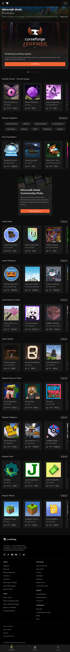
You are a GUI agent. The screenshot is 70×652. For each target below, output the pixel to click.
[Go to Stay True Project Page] (53, 396)
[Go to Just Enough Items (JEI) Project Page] (32, 474)
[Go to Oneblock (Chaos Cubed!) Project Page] (11, 514)
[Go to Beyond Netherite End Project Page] (32, 97)
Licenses (5, 633)
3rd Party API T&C (9, 611)
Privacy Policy (7, 629)
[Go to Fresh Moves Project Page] (32, 396)
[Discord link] (16, 554)
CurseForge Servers (42, 586)
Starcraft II (6, 579)
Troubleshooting (41, 597)
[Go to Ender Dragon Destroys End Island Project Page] (53, 97)
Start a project (7, 597)
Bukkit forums (40, 582)
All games (6, 566)
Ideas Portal (40, 569)
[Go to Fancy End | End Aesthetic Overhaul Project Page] (11, 97)
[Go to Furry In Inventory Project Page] (32, 318)
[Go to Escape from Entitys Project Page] (32, 357)
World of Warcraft (9, 572)
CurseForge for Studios (43, 612)
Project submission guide (11, 601)
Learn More (35, 64)
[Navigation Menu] (3, 3)
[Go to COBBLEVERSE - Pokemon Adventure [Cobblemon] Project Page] (53, 435)
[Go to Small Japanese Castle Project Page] (53, 357)
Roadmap (39, 579)
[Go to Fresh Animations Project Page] (11, 396)
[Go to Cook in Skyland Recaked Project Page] (53, 279)
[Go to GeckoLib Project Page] (11, 474)
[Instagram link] (4, 554)
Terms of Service (8, 626)
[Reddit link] (24, 554)
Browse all (63, 118)
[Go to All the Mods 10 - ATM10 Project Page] (11, 435)
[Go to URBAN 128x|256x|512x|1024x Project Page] (53, 318)
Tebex (38, 615)
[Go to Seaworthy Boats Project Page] (32, 155)
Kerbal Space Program (10, 582)
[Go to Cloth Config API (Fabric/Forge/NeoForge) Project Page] (53, 474)
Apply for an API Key (9, 607)
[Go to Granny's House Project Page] (11, 357)
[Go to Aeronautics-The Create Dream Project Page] (32, 279)
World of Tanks (8, 589)
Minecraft (6, 569)
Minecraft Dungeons (9, 586)
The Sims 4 (6, 576)
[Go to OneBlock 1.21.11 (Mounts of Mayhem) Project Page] (32, 514)
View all (64, 222)
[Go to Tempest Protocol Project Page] (11, 155)
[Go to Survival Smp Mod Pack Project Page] (11, 279)
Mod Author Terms (8, 636)
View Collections (35, 211)
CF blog (38, 572)
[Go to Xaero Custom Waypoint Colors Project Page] (32, 239)
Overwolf (39, 609)
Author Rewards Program (11, 604)
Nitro (37, 619)
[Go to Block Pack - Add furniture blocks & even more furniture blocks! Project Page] (53, 155)
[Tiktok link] (8, 554)
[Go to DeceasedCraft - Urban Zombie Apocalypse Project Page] (32, 435)
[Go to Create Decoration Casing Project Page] (11, 239)
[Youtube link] (12, 554)
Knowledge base (41, 594)
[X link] (20, 554)
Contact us (39, 601)
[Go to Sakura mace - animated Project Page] (11, 318)
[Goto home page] (7, 3)
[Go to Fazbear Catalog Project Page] (53, 239)
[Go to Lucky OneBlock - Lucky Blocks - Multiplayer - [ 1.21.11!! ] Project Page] (53, 514)
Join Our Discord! (41, 566)
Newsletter (39, 576)
